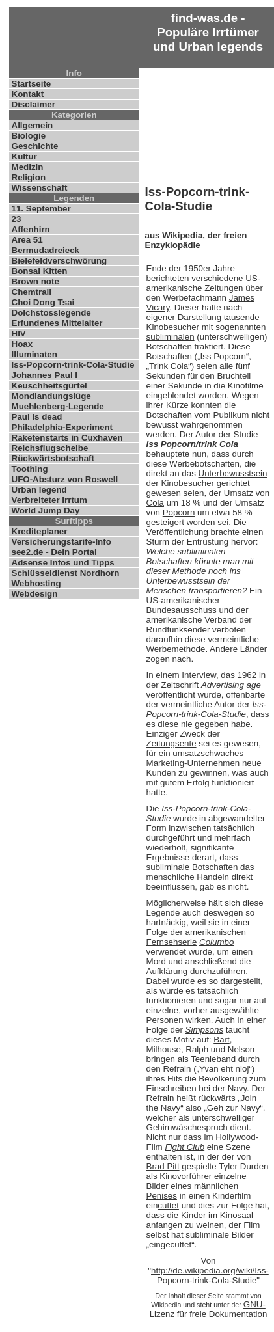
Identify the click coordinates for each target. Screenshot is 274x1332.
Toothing (30, 469)
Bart (221, 1039)
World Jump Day (46, 510)
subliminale (168, 867)
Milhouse (163, 1049)
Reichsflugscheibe (50, 448)
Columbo (216, 942)
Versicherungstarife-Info (61, 542)
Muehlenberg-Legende (58, 406)
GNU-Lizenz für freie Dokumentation (208, 1309)
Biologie (29, 136)
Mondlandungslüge (51, 396)
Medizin (28, 167)
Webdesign (35, 594)
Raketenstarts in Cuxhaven (67, 437)
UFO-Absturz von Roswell (65, 479)
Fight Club (184, 1147)
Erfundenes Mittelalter (57, 323)
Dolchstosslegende (51, 313)
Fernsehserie (171, 942)
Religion (29, 177)
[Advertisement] (208, 123)
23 (16, 219)
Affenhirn (31, 229)
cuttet (168, 1205)
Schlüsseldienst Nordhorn (66, 573)
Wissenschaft (40, 188)
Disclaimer (33, 104)
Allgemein (32, 125)
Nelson (241, 1049)
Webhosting (36, 583)
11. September (41, 208)
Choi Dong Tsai (43, 302)
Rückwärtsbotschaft (53, 458)
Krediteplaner (40, 531)
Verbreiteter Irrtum (49, 500)
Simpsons (204, 1030)
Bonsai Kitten (40, 271)
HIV (19, 333)
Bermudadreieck (45, 250)
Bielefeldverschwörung (59, 260)
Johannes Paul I (44, 375)
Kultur (24, 156)
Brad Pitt (163, 1166)
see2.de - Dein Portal (54, 552)
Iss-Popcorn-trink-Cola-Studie (73, 365)
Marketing (165, 763)
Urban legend (39, 490)
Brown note (35, 281)
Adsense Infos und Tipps (63, 562)
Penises (161, 1196)
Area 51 (27, 240)
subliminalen (170, 337)
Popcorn (179, 512)
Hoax (22, 344)
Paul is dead (37, 417)
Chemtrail (31, 292)
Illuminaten (34, 354)
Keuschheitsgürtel (49, 385)
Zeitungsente (171, 743)
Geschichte (35, 146)
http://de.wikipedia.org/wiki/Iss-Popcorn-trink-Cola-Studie (210, 1275)
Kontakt (28, 94)
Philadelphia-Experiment (62, 427)
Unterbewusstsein (233, 473)
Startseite (31, 83)
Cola (155, 503)
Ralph (196, 1049)
